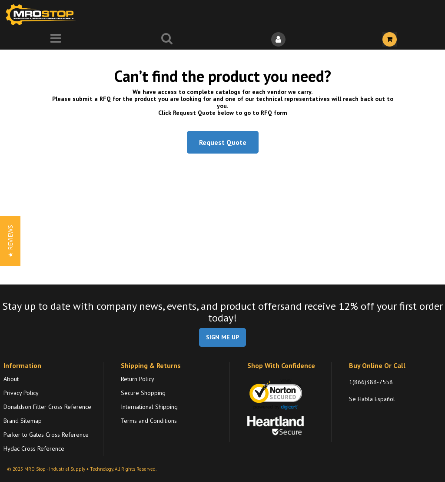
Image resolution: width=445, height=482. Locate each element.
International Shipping (149, 407)
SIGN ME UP (222, 337)
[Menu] (55, 39)
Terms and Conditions (149, 421)
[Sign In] (278, 39)
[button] (10, 241)
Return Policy (137, 379)
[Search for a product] (166, 39)
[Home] (42, 14)
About (11, 379)
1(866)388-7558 (371, 382)
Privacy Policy (21, 393)
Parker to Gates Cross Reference (46, 434)
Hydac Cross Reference (33, 448)
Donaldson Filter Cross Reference (47, 407)
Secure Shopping (143, 393)
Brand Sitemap (22, 421)
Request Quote (222, 142)
